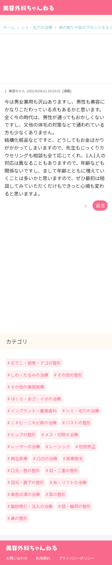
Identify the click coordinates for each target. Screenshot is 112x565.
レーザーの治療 (25, 446)
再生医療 (18, 458)
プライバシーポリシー (76, 558)
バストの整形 (78, 423)
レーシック (59, 446)
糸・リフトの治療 (69, 482)
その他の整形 (69, 375)
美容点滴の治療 (25, 494)
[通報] (66, 90)
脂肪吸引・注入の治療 (31, 506)
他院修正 (87, 446)
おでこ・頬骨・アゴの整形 (35, 363)
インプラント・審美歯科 (33, 411)
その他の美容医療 (27, 387)
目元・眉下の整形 (27, 482)
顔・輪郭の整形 (76, 506)
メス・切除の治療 (61, 434)
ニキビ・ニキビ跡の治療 (33, 423)
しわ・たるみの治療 (29, 375)
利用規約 (43, 558)
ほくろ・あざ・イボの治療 (35, 399)
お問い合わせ (16, 558)
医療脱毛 (74, 458)
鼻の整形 (18, 518)
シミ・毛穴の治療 (82, 411)
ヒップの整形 (23, 434)
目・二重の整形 (63, 470)
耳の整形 (57, 494)
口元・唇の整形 (25, 470)
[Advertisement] (56, 61)
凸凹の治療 (46, 458)
